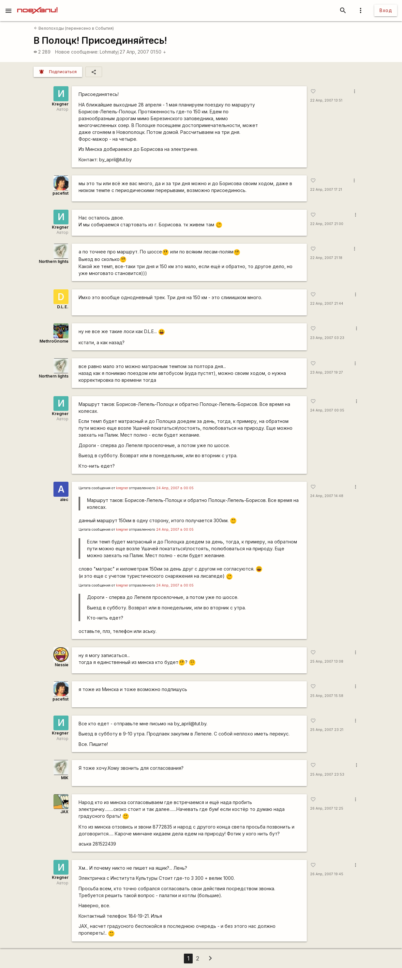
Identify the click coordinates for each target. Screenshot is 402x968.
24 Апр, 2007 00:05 (327, 410)
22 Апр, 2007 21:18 (326, 258)
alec (64, 499)
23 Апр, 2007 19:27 (326, 372)
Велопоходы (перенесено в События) (74, 28)
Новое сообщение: (76, 52)
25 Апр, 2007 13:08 (326, 661)
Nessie (61, 664)
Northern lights (53, 261)
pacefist (60, 193)
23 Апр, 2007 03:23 (327, 338)
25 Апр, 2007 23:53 (327, 774)
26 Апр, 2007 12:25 (326, 808)
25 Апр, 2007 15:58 (326, 696)
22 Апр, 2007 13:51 (326, 100)
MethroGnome (53, 341)
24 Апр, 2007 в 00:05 (175, 488)
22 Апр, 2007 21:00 (326, 224)
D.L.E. (62, 306)
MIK (64, 777)
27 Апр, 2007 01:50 (143, 52)
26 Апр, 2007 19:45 (326, 874)
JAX (64, 811)
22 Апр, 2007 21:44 (326, 303)
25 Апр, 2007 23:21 (326, 730)
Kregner (60, 104)
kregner (122, 488)
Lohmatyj (109, 52)
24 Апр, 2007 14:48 (326, 496)
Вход (386, 10)
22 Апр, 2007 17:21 (326, 189)
